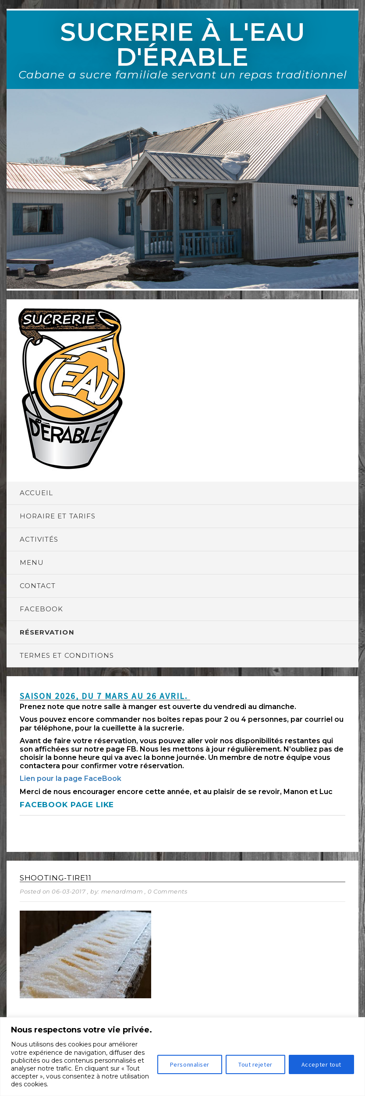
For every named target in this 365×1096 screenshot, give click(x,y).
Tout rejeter (255, 1064)
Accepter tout (321, 1064)
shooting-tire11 (55, 878)
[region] (182, 1056)
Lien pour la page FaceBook (70, 778)
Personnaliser (189, 1064)
